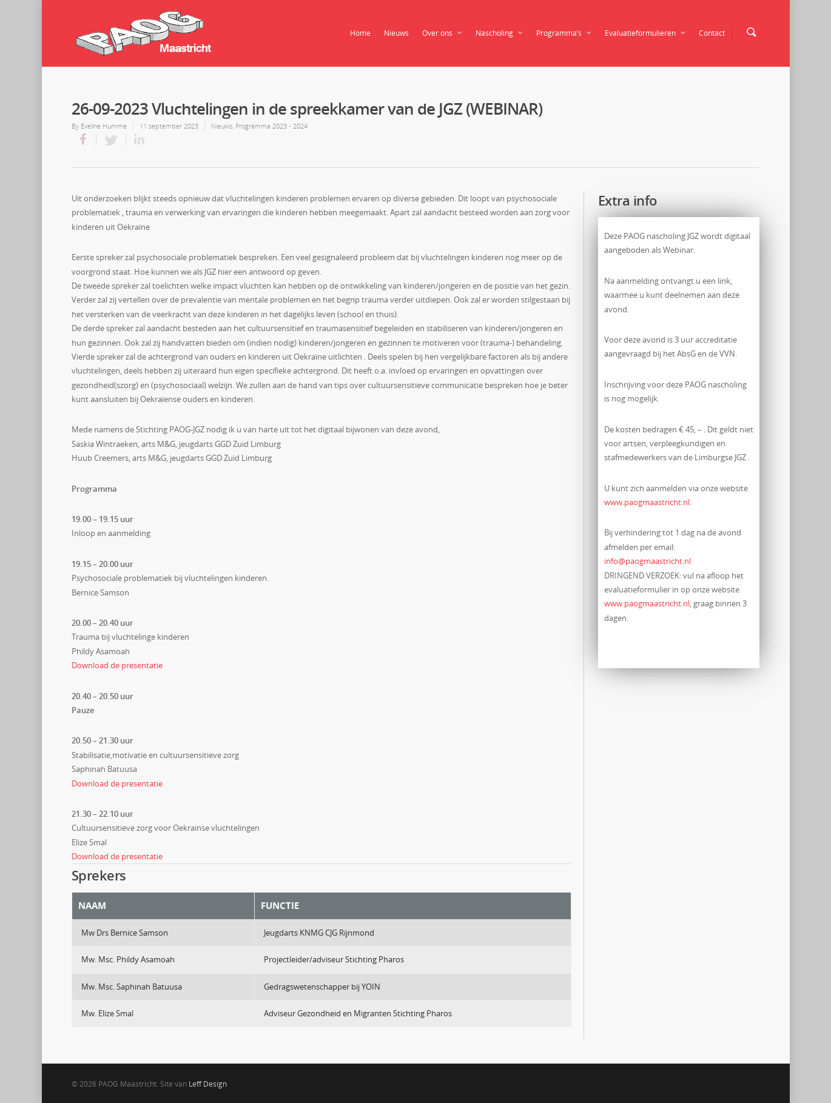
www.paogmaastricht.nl (647, 502)
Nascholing (500, 33)
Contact (712, 33)
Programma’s (564, 33)
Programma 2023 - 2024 (271, 125)
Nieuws (396, 33)
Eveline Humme (104, 125)
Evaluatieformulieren (646, 33)
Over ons (442, 33)
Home (360, 33)
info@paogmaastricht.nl (647, 560)
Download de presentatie (117, 665)
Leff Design (208, 1084)
